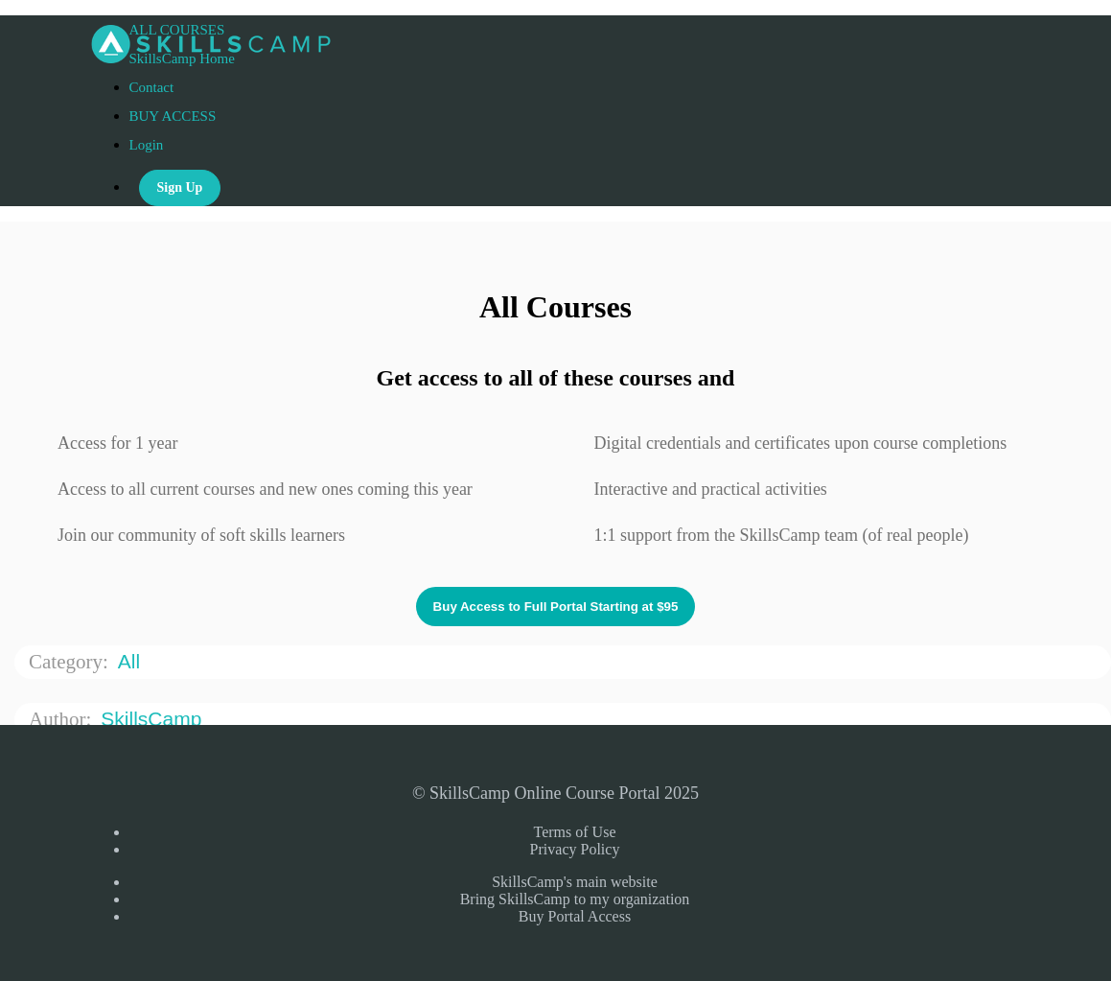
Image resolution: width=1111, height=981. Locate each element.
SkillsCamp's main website (575, 882)
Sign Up (180, 187)
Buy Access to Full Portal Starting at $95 (556, 606)
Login (146, 144)
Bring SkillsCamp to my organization (575, 899)
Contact (151, 87)
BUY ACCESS (173, 116)
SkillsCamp (154, 719)
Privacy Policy (575, 849)
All (132, 661)
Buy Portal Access (575, 916)
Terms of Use (575, 832)
